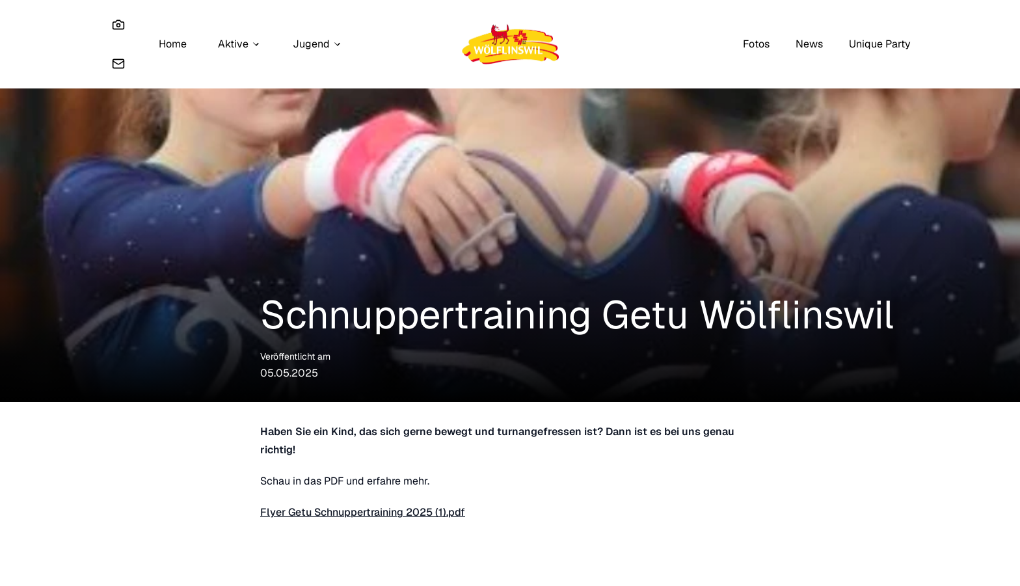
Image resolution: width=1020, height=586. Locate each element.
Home (173, 44)
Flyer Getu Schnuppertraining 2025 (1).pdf (362, 512)
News (809, 44)
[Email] (118, 63)
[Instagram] (118, 24)
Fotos (756, 44)
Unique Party (880, 44)
